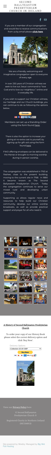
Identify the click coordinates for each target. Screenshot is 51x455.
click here (38, 31)
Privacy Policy (19, 407)
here (37, 125)
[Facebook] (40, 19)
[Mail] (45, 19)
